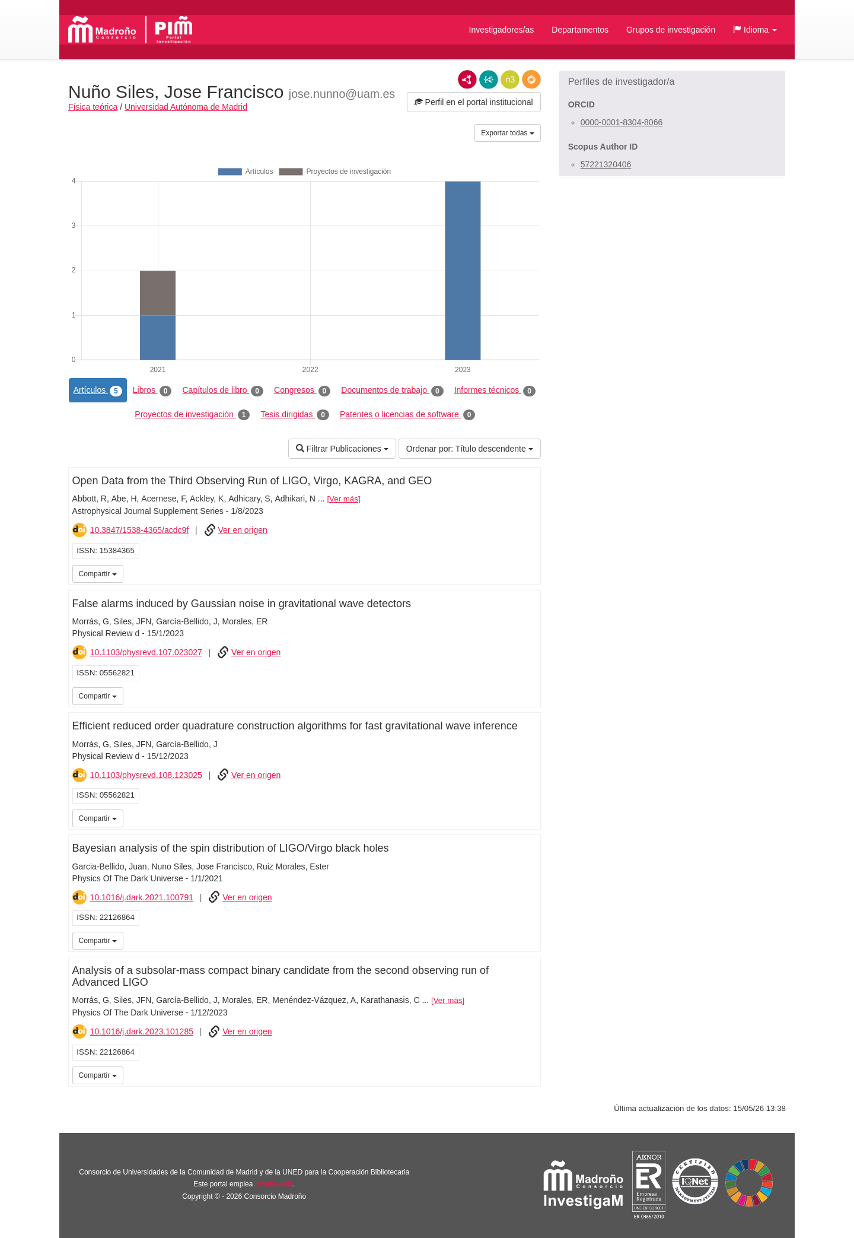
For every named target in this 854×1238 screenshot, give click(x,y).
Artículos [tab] (98, 390)
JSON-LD (488, 79)
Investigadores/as (501, 29)
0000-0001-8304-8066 (622, 122)
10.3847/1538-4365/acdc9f (139, 530)
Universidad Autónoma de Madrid (186, 107)
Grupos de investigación (670, 29)
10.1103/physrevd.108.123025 (146, 775)
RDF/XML (467, 79)
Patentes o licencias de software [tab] (407, 415)
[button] (755, 30)
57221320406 (606, 164)
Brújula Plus (274, 1184)
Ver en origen (242, 530)
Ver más (343, 498)
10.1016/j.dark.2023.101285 (141, 1031)
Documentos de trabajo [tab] (392, 390)
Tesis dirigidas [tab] (294, 415)
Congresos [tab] (302, 390)
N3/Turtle (510, 79)
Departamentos (580, 29)
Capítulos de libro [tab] (222, 390)
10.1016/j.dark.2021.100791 (141, 897)
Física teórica (92, 107)
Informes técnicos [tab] (495, 390)
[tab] (672, 82)
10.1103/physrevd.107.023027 (146, 652)
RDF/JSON (531, 79)
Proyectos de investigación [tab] (192, 415)
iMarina (529, 573)
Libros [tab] (152, 390)
